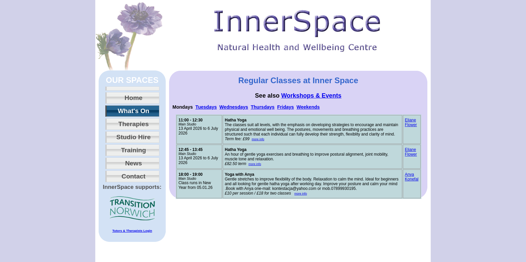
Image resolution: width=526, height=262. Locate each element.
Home (133, 97)
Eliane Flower (411, 122)
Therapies (133, 123)
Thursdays (262, 107)
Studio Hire (133, 137)
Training (133, 150)
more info (258, 139)
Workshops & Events (311, 95)
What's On (133, 110)
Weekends (308, 107)
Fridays (285, 107)
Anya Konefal (412, 176)
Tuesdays (206, 107)
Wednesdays (233, 107)
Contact (133, 176)
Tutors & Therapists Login (132, 230)
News (133, 163)
